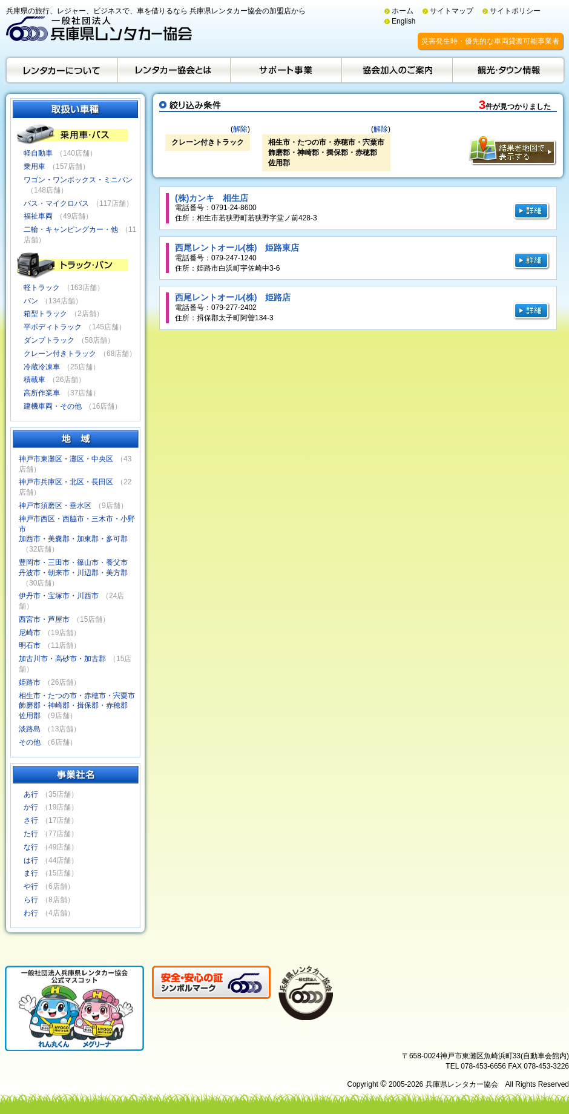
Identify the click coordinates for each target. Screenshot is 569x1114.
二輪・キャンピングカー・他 (71, 229)
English (403, 21)
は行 (31, 860)
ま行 (31, 873)
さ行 (31, 820)
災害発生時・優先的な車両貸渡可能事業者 (490, 41)
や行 (31, 886)
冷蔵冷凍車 (42, 367)
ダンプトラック (49, 340)
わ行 (31, 913)
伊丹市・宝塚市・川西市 (59, 596)
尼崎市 (30, 632)
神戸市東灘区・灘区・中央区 (66, 459)
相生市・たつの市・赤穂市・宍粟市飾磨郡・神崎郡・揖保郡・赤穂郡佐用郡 (77, 705)
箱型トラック (45, 313)
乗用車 (34, 166)
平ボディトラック (53, 327)
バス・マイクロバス (56, 203)
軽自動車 (38, 153)
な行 (31, 847)
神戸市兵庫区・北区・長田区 (66, 482)
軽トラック (42, 287)
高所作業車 (42, 393)
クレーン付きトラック (60, 353)
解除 (240, 129)
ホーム (402, 11)
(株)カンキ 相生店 (211, 198)
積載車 (34, 379)
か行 (31, 807)
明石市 (30, 645)
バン (31, 301)
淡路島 (30, 729)
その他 (30, 742)
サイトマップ (451, 11)
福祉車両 (38, 216)
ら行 (31, 899)
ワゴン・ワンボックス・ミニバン (78, 180)
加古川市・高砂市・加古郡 (62, 658)
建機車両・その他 (53, 406)
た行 (31, 833)
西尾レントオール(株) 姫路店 (233, 297)
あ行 (31, 794)
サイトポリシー (515, 11)
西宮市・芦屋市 (44, 619)
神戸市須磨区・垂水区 (55, 505)
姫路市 (30, 682)
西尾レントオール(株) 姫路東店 (237, 247)
